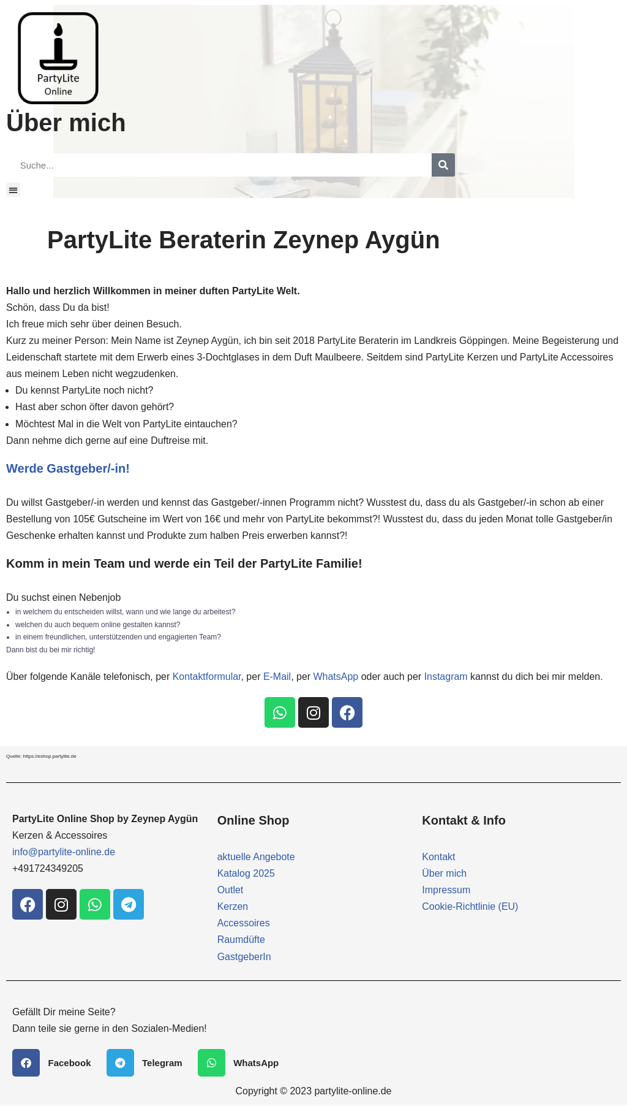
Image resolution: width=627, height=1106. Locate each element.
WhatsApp (336, 677)
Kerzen (233, 907)
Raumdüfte (241, 940)
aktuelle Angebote (256, 857)
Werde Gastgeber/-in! (68, 468)
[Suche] (443, 165)
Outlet (230, 890)
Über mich (444, 874)
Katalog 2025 (246, 874)
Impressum (446, 890)
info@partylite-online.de (63, 852)
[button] (13, 190)
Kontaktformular (207, 677)
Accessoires (243, 923)
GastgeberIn (244, 957)
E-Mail (277, 677)
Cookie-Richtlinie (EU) (470, 907)
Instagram (446, 677)
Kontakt (438, 857)
